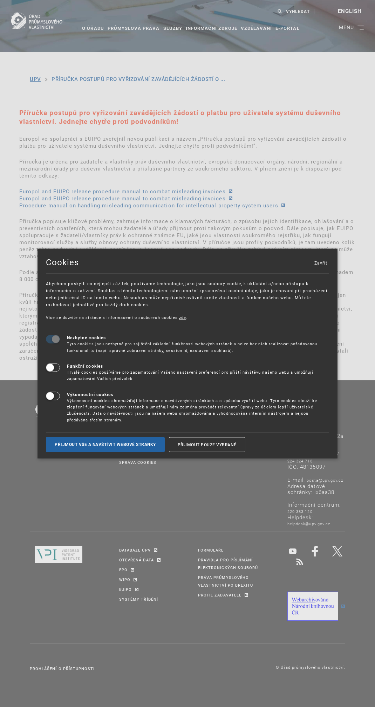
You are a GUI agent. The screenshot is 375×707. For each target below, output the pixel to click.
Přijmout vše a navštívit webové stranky (105, 444)
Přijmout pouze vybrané (207, 444)
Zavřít (320, 262)
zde (182, 317)
